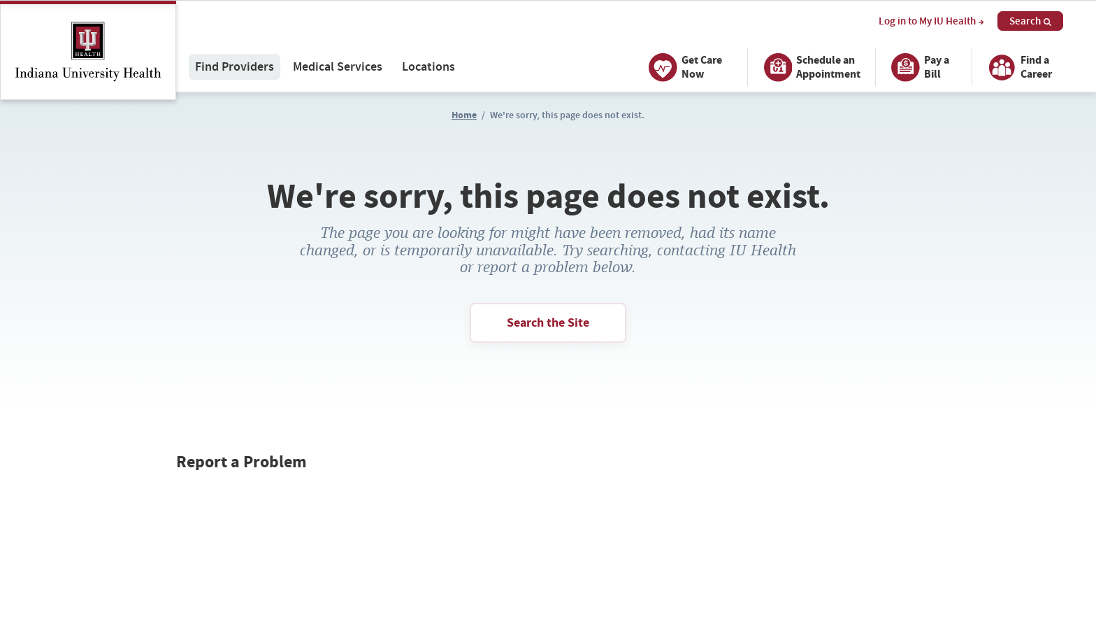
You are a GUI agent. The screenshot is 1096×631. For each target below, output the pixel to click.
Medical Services (337, 67)
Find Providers (234, 67)
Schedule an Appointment (809, 67)
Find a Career (1017, 67)
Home (464, 115)
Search (1030, 21)
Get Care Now (683, 67)
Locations (428, 67)
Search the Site (548, 322)
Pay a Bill (918, 67)
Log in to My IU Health (931, 21)
